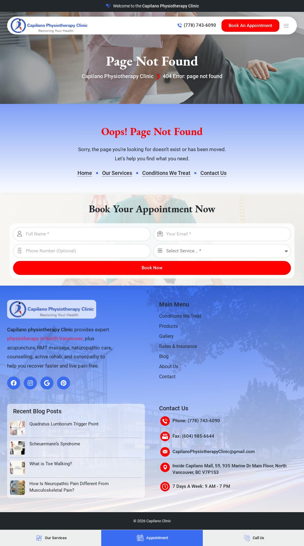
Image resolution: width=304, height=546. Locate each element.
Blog (164, 356)
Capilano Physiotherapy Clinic (117, 76)
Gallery (166, 336)
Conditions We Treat (180, 316)
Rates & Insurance (178, 346)
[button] (286, 25)
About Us (168, 366)
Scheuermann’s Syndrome (54, 444)
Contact (167, 376)
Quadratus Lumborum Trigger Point (64, 424)
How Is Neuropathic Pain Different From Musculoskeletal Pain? (69, 487)
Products (168, 326)
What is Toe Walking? (50, 463)
